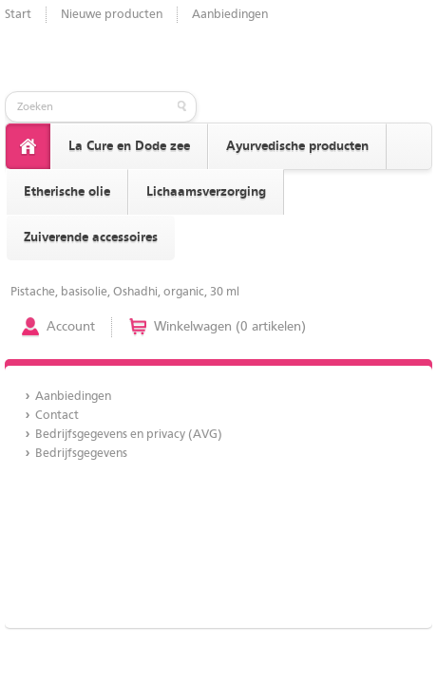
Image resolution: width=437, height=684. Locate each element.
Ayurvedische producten (297, 146)
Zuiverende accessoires (91, 237)
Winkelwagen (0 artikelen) (230, 326)
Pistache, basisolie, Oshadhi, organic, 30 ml (124, 292)
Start (18, 15)
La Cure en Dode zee (129, 146)
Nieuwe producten (111, 15)
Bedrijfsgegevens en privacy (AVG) (128, 434)
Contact (57, 415)
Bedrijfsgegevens (81, 453)
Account (71, 326)
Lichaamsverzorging (206, 192)
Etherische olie (67, 192)
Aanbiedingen (230, 15)
